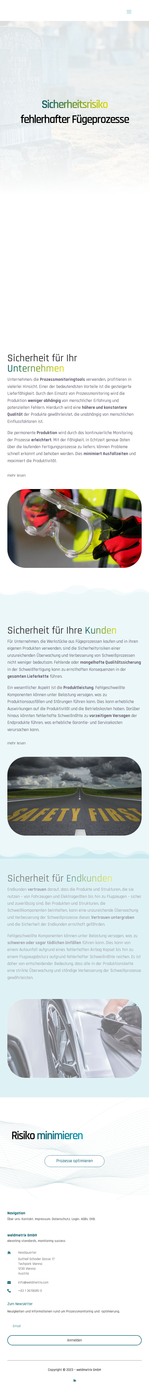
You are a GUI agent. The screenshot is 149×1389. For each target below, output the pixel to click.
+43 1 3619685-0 (30, 1291)
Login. (76, 1219)
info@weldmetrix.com (33, 1282)
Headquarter (27, 1252)
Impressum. (43, 1219)
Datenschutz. (61, 1219)
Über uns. (14, 1219)
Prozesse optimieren (74, 1161)
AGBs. (85, 1219)
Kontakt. (28, 1219)
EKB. (93, 1219)
